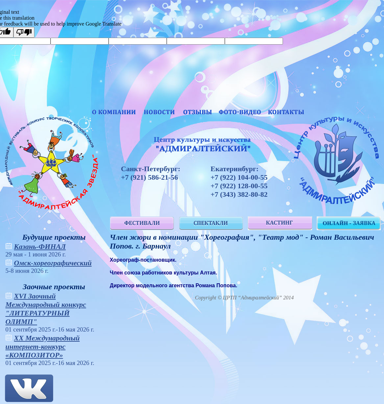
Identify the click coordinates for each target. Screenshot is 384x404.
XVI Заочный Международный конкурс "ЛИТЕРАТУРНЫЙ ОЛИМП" (46, 309)
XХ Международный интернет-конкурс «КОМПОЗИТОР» (43, 346)
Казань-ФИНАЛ (40, 246)
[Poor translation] (23, 32)
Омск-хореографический (53, 263)
